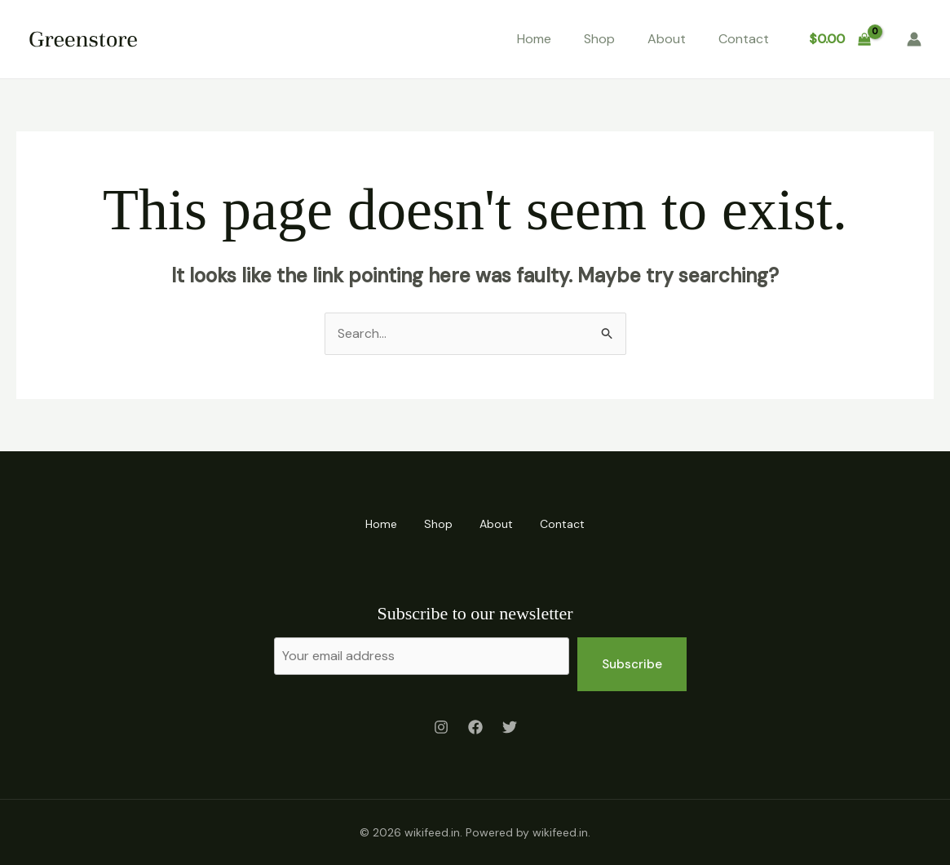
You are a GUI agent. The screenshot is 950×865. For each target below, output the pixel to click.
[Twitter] (509, 728)
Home (534, 38)
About (666, 38)
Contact (743, 38)
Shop (599, 38)
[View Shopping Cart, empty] (839, 39)
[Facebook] (475, 728)
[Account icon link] (914, 39)
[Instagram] (441, 728)
